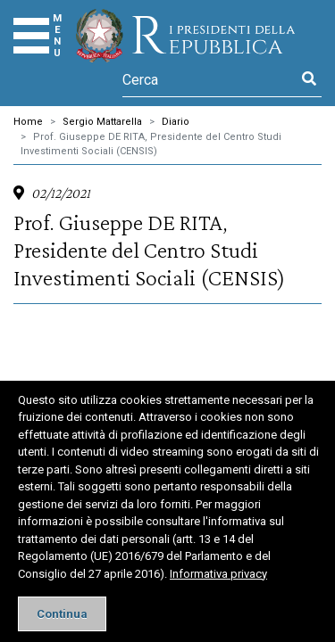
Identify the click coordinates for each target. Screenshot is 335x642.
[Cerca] (209, 79)
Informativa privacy (218, 573)
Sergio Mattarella (102, 122)
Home (28, 122)
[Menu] (31, 36)
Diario (175, 122)
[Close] (62, 614)
